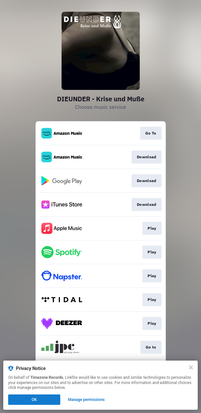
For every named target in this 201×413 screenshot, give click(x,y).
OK (34, 399)
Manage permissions (86, 399)
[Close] (191, 367)
